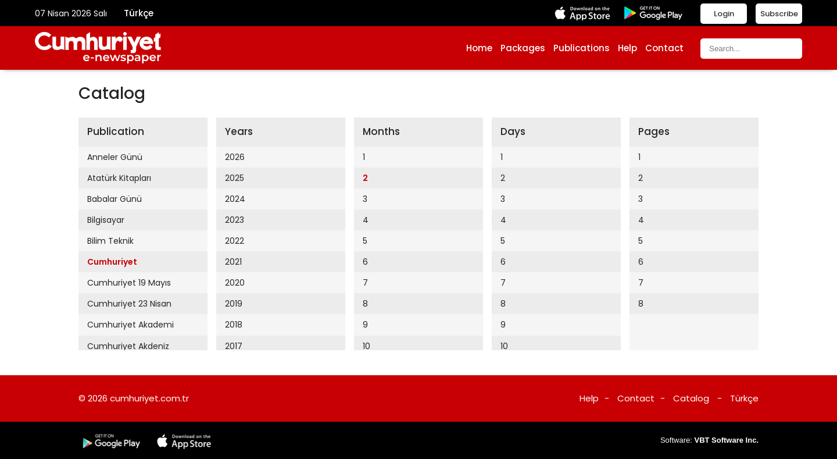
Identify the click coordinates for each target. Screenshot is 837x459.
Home (479, 48)
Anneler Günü (114, 157)
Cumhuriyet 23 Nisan (129, 303)
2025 (234, 178)
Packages (522, 48)
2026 (235, 157)
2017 (233, 346)
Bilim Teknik (110, 241)
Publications (581, 48)
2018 (233, 324)
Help (627, 48)
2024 (235, 199)
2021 (233, 262)
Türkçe (138, 13)
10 (366, 346)
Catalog (691, 398)
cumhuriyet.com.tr (149, 398)
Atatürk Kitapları (119, 178)
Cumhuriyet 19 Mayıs (129, 283)
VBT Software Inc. (726, 440)
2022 (234, 241)
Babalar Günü (114, 199)
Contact (664, 48)
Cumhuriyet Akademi (130, 324)
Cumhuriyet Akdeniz (128, 346)
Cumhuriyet (112, 262)
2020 (235, 283)
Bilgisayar (105, 220)
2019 (233, 303)
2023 (234, 220)
